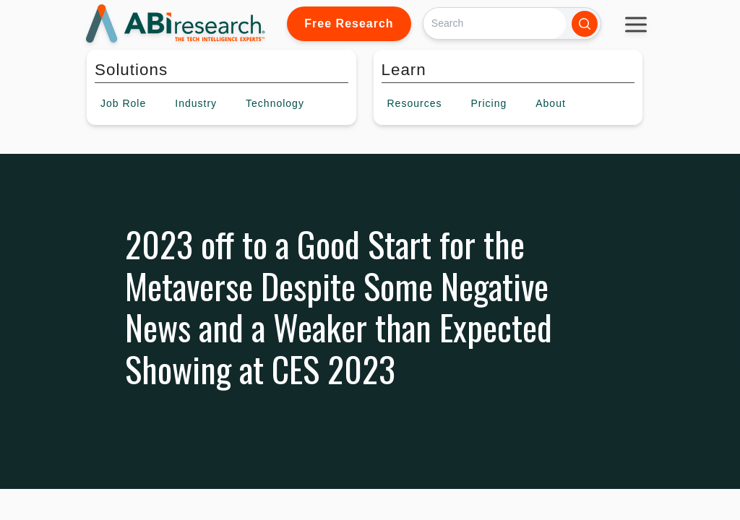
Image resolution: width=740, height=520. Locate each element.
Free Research (348, 23)
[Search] (494, 23)
